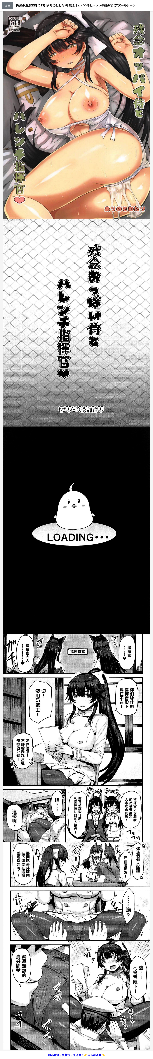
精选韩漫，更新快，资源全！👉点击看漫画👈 (76, 1055)
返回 (8, 5)
